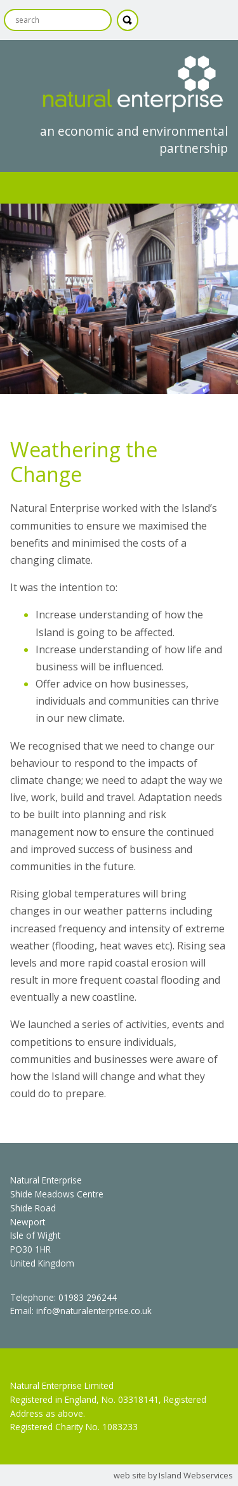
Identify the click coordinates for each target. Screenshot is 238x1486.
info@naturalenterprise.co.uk (94, 1311)
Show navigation (119, 188)
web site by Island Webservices (173, 1475)
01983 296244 (87, 1297)
